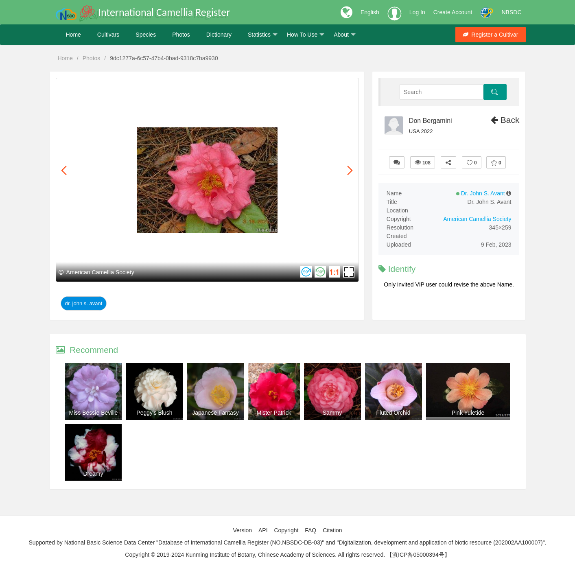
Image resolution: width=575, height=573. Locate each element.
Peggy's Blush (154, 412)
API (263, 530)
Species (146, 34)
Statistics (263, 34)
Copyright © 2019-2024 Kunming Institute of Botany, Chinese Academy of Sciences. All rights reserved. (255, 554)
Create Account (452, 12)
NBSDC (511, 12)
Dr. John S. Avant (84, 303)
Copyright (286, 530)
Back (505, 120)
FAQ (310, 530)
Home (73, 34)
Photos (181, 34)
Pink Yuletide (468, 412)
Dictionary (219, 34)
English (370, 12)
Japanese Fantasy (215, 412)
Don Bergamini (430, 120)
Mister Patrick (274, 412)
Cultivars (108, 34)
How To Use (305, 34)
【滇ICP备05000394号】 (418, 554)
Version (242, 530)
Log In (417, 12)
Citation (332, 530)
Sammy (332, 412)
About (345, 34)
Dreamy (93, 473)
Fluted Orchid (393, 412)
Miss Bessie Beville (93, 412)
